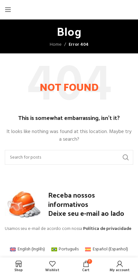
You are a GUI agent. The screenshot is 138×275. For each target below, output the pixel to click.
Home (56, 44)
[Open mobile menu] (8, 9)
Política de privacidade (107, 228)
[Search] (69, 157)
